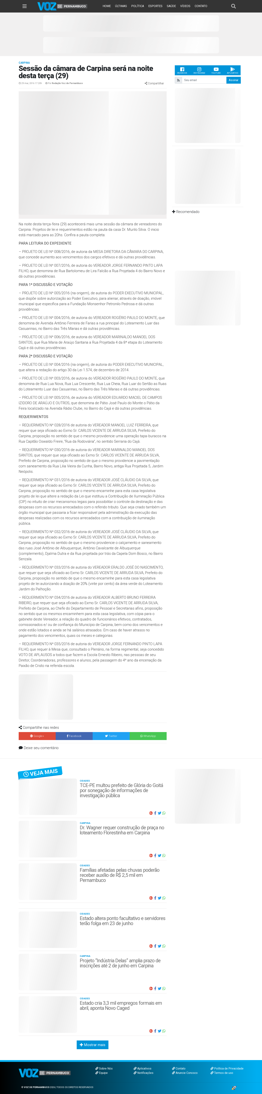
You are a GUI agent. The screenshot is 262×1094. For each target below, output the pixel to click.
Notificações (143, 1073)
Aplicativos (142, 1068)
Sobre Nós (104, 1068)
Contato (178, 1068)
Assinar (233, 80)
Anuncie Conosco (185, 1073)
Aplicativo (232, 70)
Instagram (199, 70)
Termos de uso (222, 1073)
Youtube (216, 70)
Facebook (182, 70)
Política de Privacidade (227, 1068)
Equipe (101, 1073)
